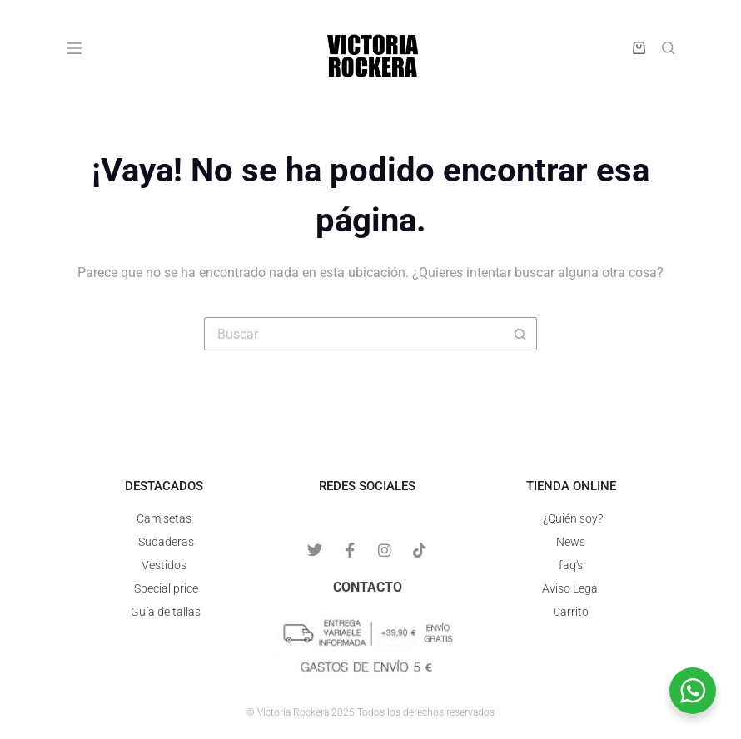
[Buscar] (668, 48)
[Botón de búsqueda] (520, 333)
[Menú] (74, 48)
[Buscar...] (354, 333)
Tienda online (571, 486)
